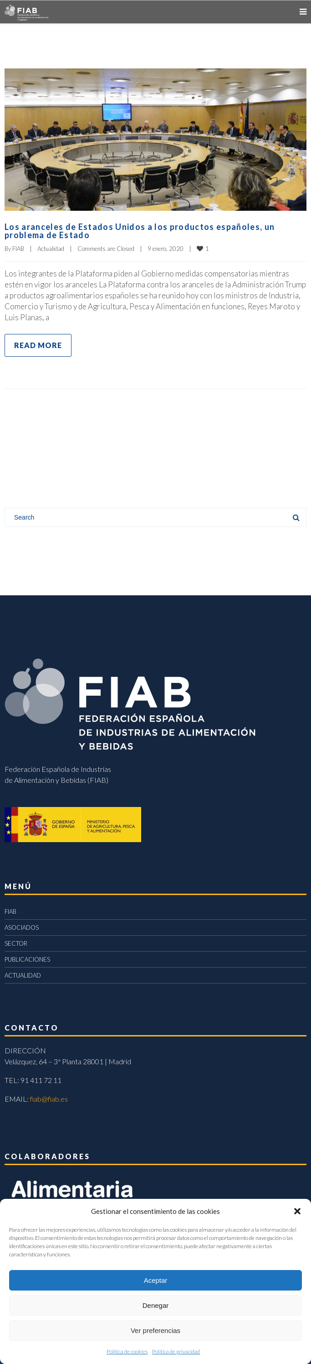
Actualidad (50, 248)
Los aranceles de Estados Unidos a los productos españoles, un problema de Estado (140, 231)
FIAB (18, 248)
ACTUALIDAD (23, 975)
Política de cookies (127, 1351)
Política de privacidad (176, 1351)
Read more (38, 345)
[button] (297, 1211)
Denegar (156, 1305)
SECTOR (16, 943)
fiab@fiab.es (49, 1098)
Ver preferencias (155, 1330)
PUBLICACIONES (27, 959)
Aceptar (156, 1280)
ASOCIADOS (22, 927)
